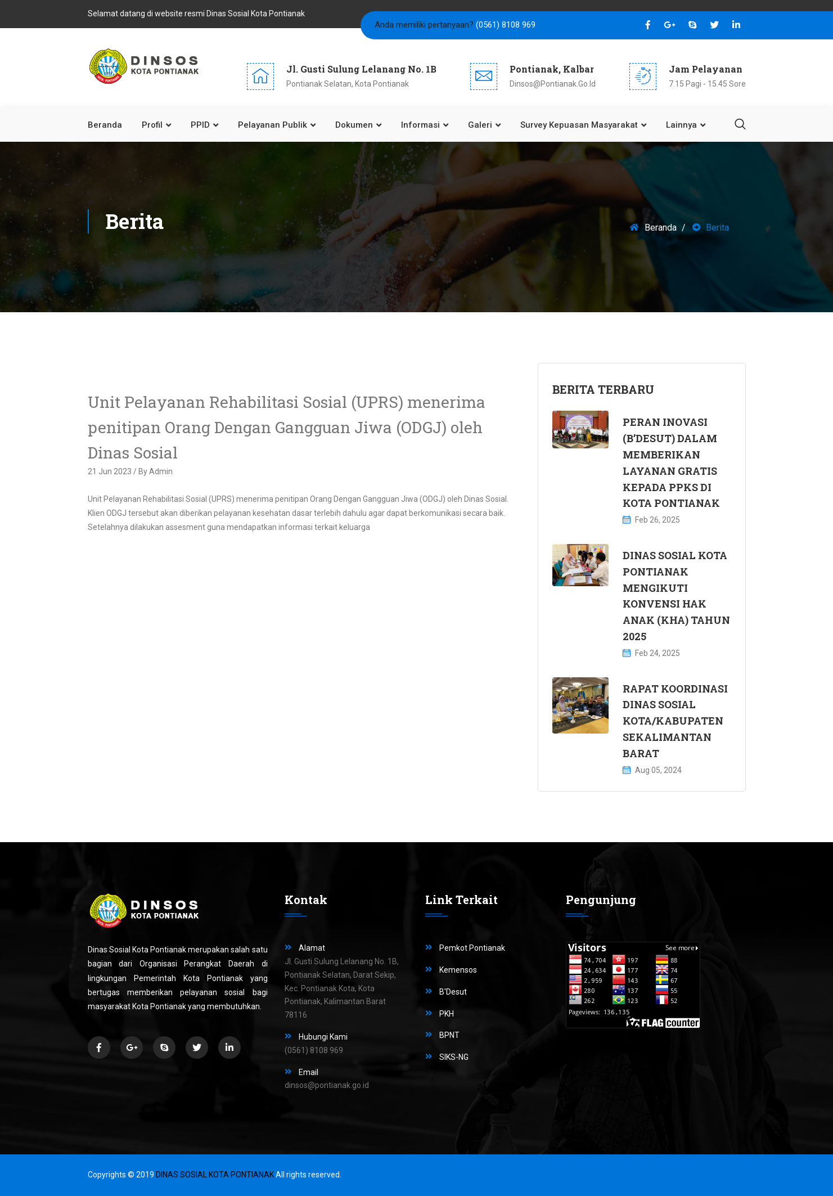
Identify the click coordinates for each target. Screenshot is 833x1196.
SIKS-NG (454, 1057)
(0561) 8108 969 (505, 25)
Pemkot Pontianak (472, 947)
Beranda (105, 125)
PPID (200, 125)
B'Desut (453, 991)
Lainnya (681, 125)
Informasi (420, 125)
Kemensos (458, 969)
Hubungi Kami (323, 1036)
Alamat (312, 947)
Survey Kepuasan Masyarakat (579, 125)
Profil (152, 125)
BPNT (449, 1035)
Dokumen (354, 125)
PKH (446, 1013)
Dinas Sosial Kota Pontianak (215, 1174)
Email (308, 1072)
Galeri (480, 125)
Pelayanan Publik (272, 125)
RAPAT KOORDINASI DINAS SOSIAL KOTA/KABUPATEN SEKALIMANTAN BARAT (675, 721)
